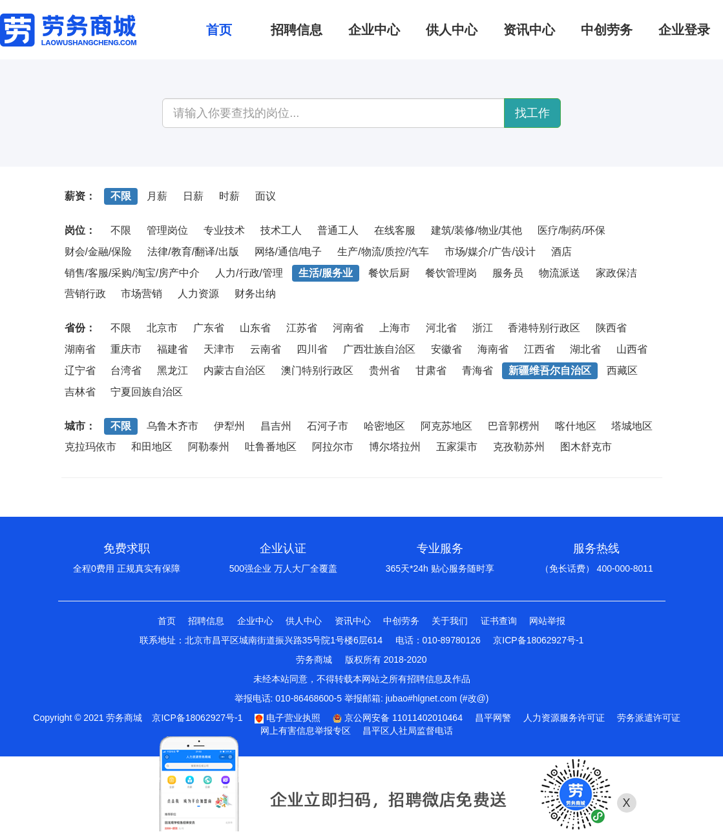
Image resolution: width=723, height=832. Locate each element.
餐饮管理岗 (451, 272)
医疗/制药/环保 (571, 230)
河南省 (348, 327)
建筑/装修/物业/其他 (476, 230)
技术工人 (281, 230)
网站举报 (547, 621)
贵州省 (384, 370)
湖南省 (80, 349)
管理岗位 (167, 230)
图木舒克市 (586, 446)
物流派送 (559, 272)
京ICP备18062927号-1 (538, 640)
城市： (80, 426)
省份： (80, 327)
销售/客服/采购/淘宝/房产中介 (132, 272)
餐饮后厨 (389, 272)
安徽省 (446, 349)
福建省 (172, 349)
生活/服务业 (326, 272)
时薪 (229, 196)
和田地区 (152, 446)
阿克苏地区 (446, 426)
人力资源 (198, 293)
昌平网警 (493, 717)
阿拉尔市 (332, 446)
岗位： (80, 230)
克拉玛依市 (90, 446)
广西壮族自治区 (379, 349)
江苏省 (301, 327)
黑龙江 (172, 370)
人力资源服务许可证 (564, 717)
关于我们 (450, 621)
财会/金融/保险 (98, 251)
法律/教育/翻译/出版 (192, 251)
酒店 (561, 251)
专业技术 (224, 230)
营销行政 (85, 293)
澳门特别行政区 (317, 370)
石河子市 (327, 426)
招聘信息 (206, 621)
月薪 (157, 196)
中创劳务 (401, 621)
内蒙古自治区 (235, 370)
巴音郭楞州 (514, 426)
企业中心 (255, 621)
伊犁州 (229, 426)
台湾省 (125, 370)
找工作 (532, 113)
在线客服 (394, 230)
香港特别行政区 (544, 327)
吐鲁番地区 (271, 446)
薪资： (80, 196)
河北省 (441, 327)
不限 (120, 196)
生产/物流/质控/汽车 (382, 251)
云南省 (265, 349)
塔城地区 (632, 426)
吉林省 (80, 391)
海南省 (492, 349)
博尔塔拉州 (395, 446)
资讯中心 (353, 621)
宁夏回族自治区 (146, 391)
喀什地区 (575, 426)
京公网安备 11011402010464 (398, 717)
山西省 (631, 349)
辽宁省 (80, 370)
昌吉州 (275, 426)
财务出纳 (255, 293)
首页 (167, 621)
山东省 (255, 327)
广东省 (208, 327)
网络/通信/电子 (288, 251)
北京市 (162, 327)
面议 (265, 196)
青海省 (477, 370)
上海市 (394, 327)
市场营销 (141, 293)
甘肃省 (430, 370)
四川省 (312, 349)
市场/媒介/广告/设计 (490, 251)
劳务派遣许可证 (648, 717)
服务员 (507, 272)
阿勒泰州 (208, 446)
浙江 (482, 327)
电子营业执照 (287, 717)
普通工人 (338, 230)
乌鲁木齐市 (172, 426)
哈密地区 (384, 426)
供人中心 (304, 621)
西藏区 (622, 370)
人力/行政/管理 (249, 272)
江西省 (539, 349)
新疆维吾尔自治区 (549, 370)
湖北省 (585, 349)
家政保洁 (616, 272)
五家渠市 (456, 446)
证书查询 (499, 621)
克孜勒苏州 (519, 446)
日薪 (193, 196)
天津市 (219, 349)
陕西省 (611, 327)
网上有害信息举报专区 (305, 730)
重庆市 (125, 349)
